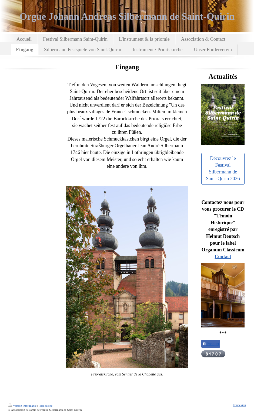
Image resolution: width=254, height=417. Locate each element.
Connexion (239, 404)
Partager (210, 344)
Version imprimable (22, 405)
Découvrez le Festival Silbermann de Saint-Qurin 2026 (223, 169)
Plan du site (45, 405)
